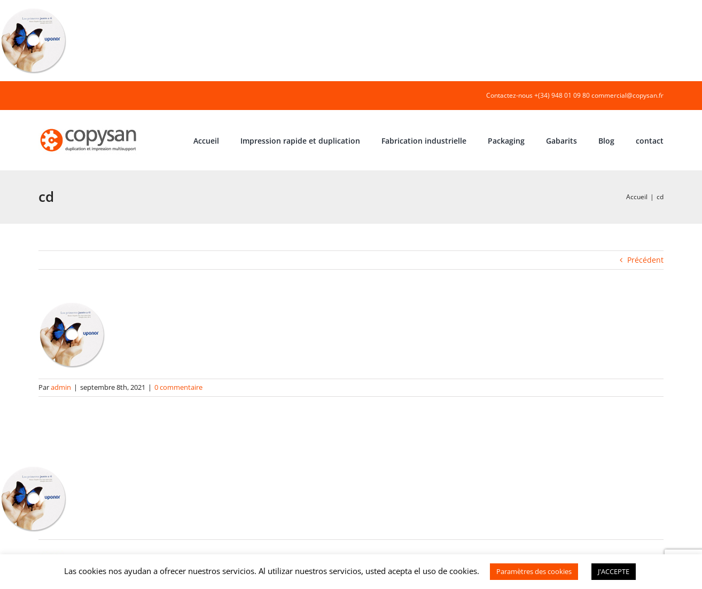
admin (61, 387)
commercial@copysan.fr (627, 95)
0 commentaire (178, 387)
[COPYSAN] (89, 128)
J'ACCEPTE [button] (613, 571)
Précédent (645, 260)
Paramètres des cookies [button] (534, 571)
